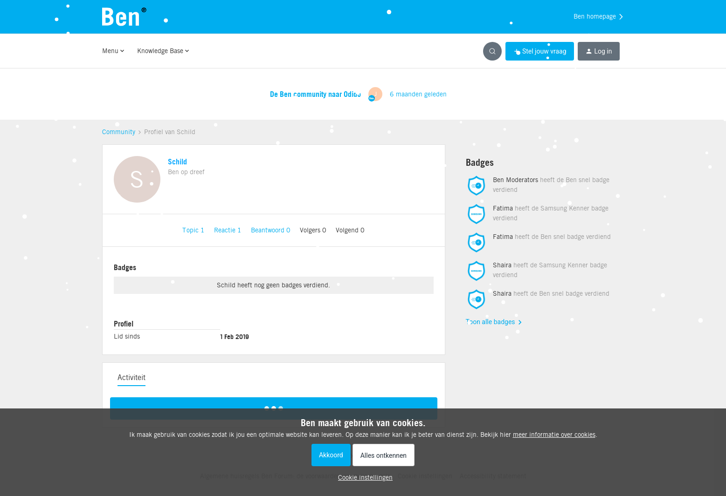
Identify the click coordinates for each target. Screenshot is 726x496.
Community (118, 132)
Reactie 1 (228, 230)
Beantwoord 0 (271, 230)
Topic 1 (194, 230)
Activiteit (131, 377)
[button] (539, 51)
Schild (177, 161)
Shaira (502, 265)
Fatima (503, 208)
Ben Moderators (515, 179)
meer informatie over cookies (554, 434)
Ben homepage (599, 17)
